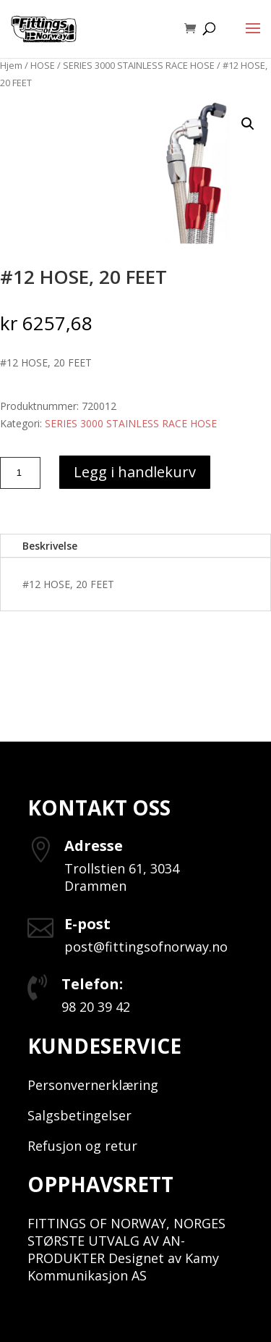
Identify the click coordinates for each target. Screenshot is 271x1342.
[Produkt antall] (20, 473)
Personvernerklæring (92, 1085)
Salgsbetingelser (79, 1115)
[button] (248, 124)
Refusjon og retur (82, 1145)
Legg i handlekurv (135, 472)
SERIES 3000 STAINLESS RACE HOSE (139, 65)
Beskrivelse (49, 546)
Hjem (11, 65)
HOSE (42, 65)
